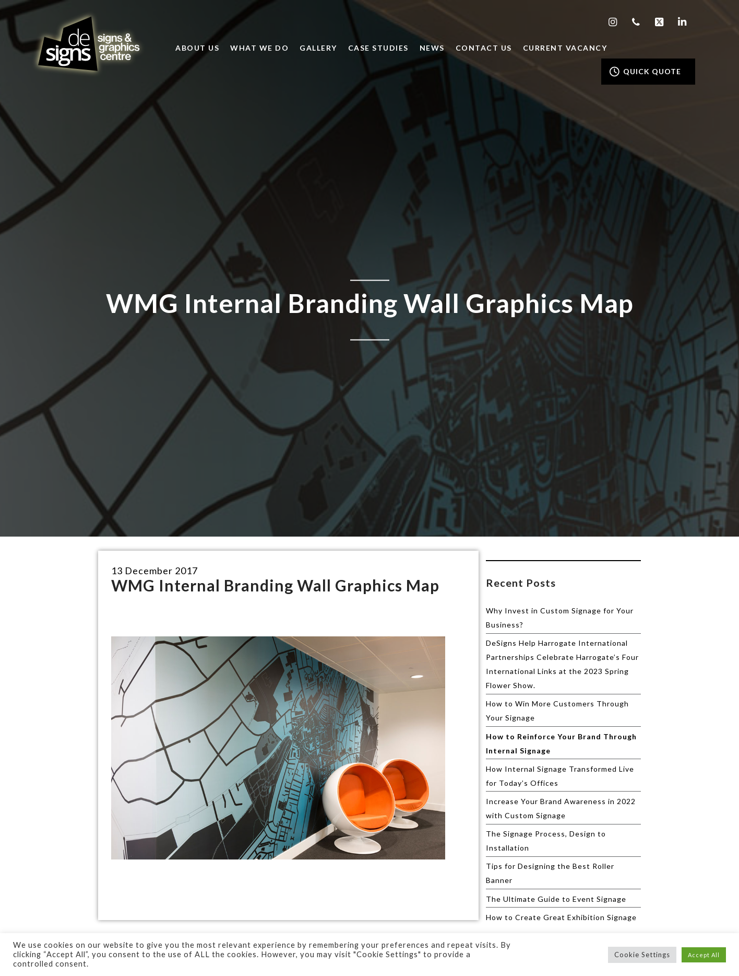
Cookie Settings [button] (642, 954)
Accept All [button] (704, 954)
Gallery (318, 47)
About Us (197, 47)
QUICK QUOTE (645, 71)
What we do (259, 47)
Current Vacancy (565, 47)
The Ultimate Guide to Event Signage (556, 898)
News (432, 47)
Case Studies (378, 47)
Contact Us (484, 47)
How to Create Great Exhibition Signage (561, 917)
